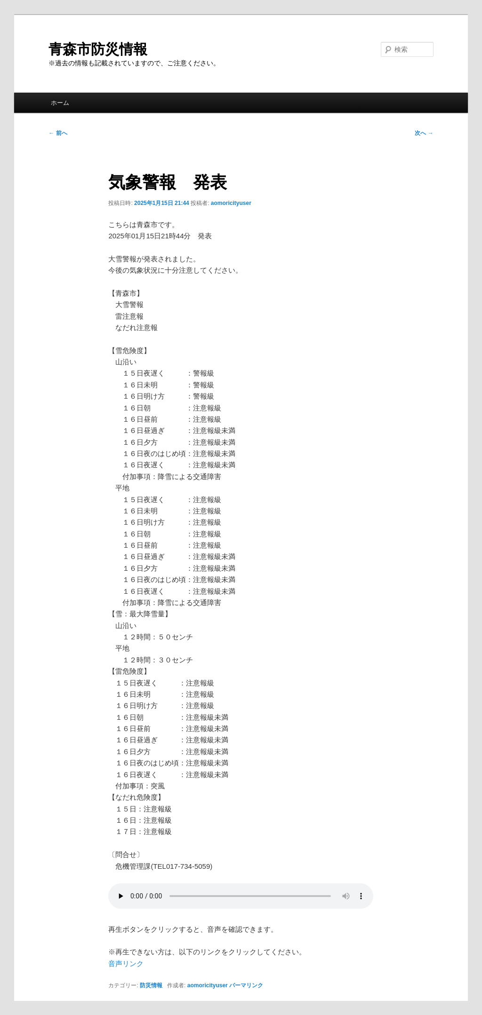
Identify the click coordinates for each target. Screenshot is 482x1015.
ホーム (60, 102)
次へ (424, 133)
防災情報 (151, 985)
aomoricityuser (231, 203)
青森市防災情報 (97, 49)
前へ (57, 133)
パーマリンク (246, 985)
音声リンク (126, 964)
